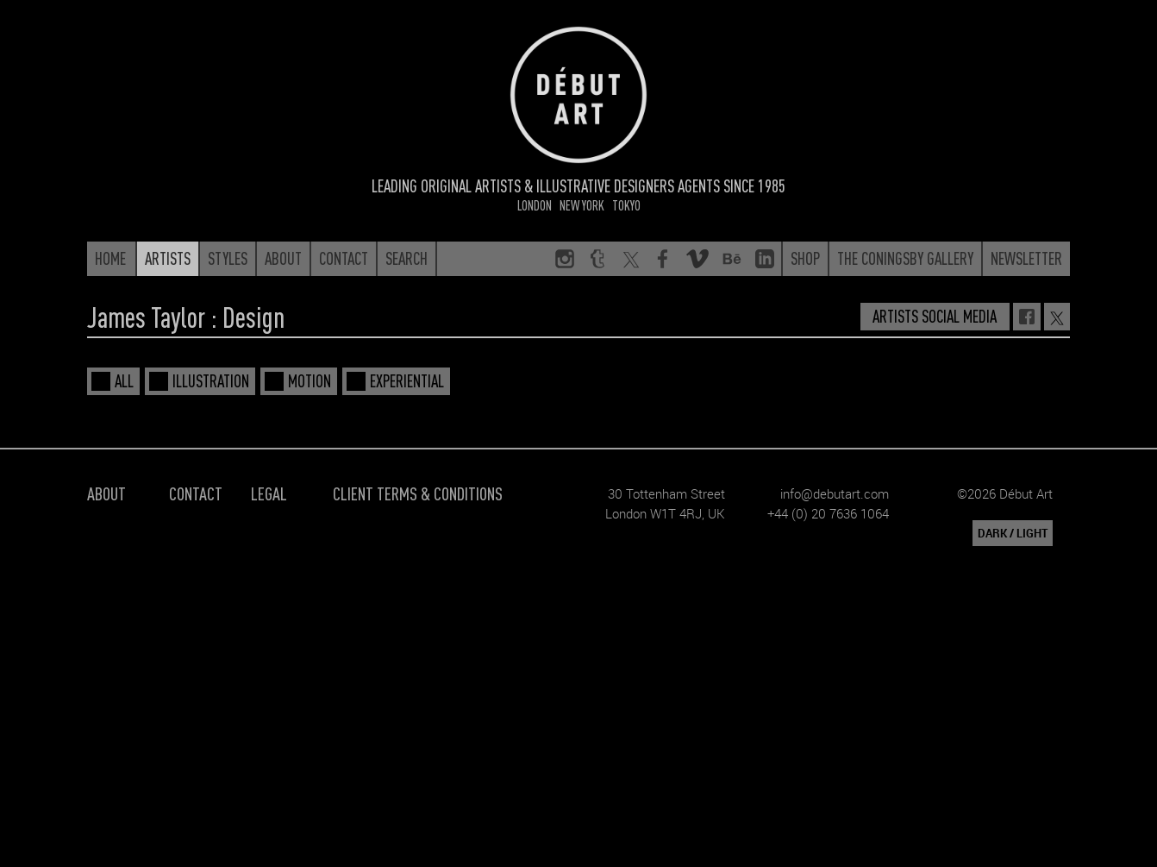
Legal (269, 493)
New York (582, 205)
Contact (195, 493)
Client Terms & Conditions (418, 493)
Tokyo (626, 205)
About (106, 493)
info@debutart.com (834, 493)
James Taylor (146, 316)
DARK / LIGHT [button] (1013, 533)
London (534, 205)
